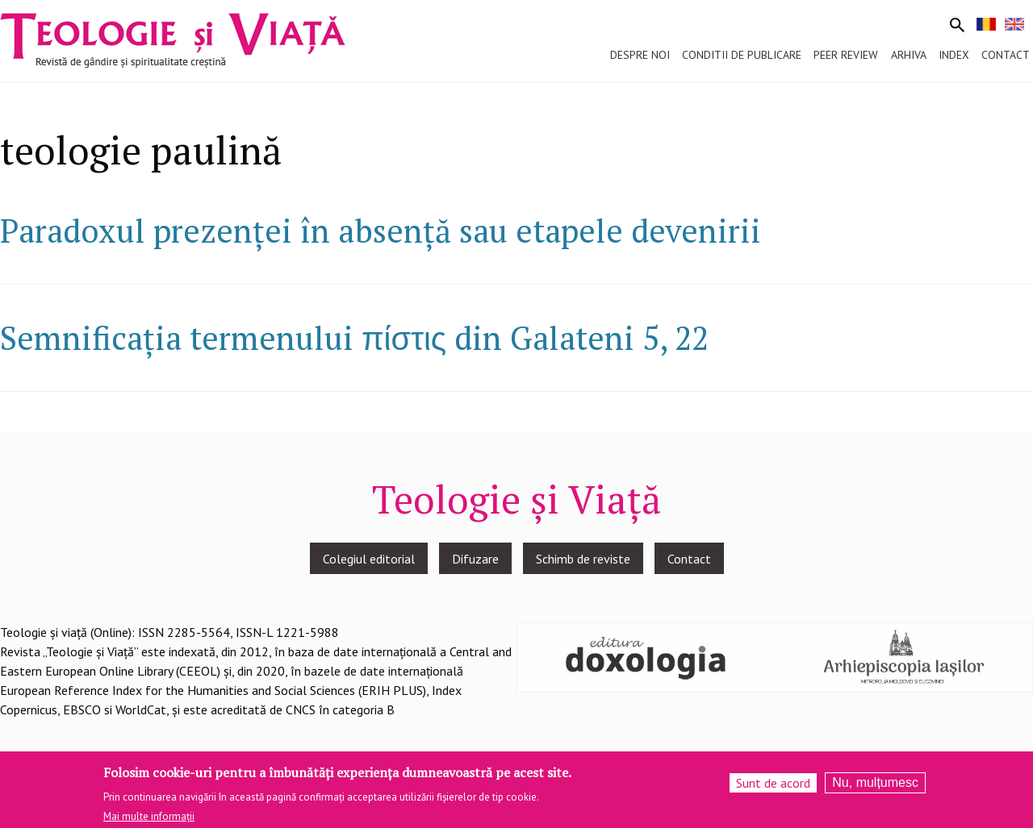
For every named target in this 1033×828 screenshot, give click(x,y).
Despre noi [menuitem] (640, 55)
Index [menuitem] (954, 55)
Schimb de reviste (583, 559)
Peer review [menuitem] (845, 55)
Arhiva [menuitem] (908, 55)
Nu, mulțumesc (875, 788)
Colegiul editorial (369, 559)
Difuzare (475, 559)
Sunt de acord (773, 788)
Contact (689, 559)
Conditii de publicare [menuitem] (741, 55)
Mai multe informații (148, 821)
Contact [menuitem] (1005, 55)
